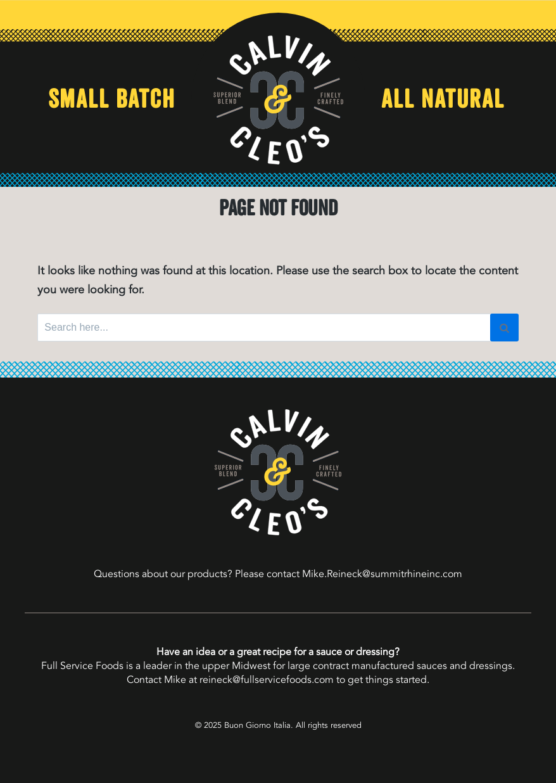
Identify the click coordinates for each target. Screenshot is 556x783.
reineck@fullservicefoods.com (266, 680)
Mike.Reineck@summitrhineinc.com (382, 574)
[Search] (504, 327)
